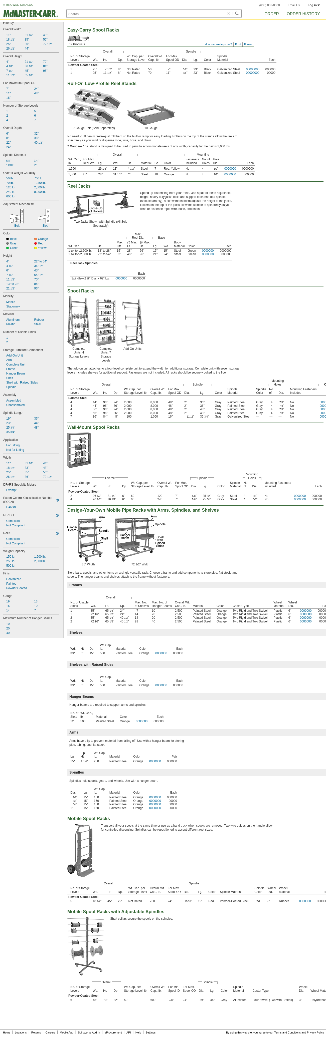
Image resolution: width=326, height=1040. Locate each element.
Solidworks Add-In (89, 1032)
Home (6, 1032)
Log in (314, 5)
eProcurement (113, 1032)
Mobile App (66, 1032)
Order (271, 14)
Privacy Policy (315, 1032)
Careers (50, 1032)
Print (238, 44)
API (128, 1032)
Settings (150, 1032)
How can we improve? (218, 44)
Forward (249, 44)
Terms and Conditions (287, 1032)
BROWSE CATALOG (19, 4)
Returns (36, 1032)
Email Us (294, 5)
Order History (303, 14)
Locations (21, 1032)
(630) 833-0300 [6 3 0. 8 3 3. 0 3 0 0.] (269, 5)
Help (138, 1032)
